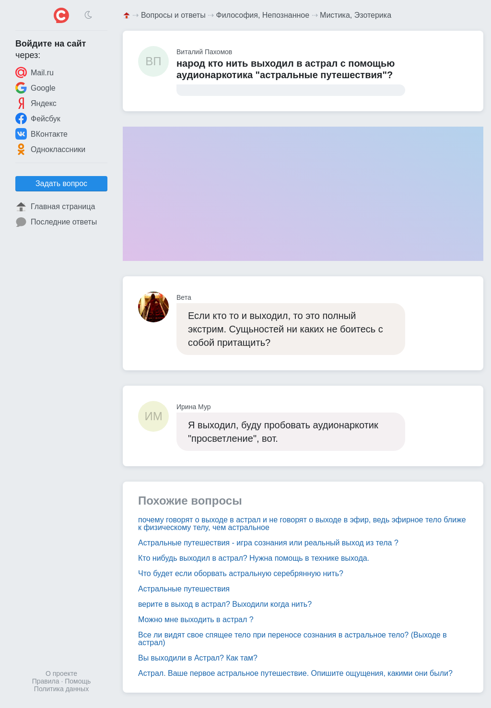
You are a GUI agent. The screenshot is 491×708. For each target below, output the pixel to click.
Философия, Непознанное (263, 15)
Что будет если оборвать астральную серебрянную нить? (240, 573)
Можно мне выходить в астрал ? (196, 619)
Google (35, 88)
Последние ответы (56, 222)
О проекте (61, 673)
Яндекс (36, 103)
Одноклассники (50, 149)
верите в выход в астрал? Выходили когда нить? (225, 604)
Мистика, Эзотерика (355, 15)
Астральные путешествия (184, 589)
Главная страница (55, 206)
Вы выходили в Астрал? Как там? (197, 658)
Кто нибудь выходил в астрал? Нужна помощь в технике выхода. (253, 558)
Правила (45, 681)
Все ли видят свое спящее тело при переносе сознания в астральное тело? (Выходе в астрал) (292, 639)
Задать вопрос (61, 183)
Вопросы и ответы (173, 15)
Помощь (78, 681)
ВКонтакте (41, 134)
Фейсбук (37, 118)
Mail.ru (34, 72)
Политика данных (61, 689)
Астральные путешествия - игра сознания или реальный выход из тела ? (268, 543)
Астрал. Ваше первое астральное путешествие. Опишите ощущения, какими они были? (295, 673)
